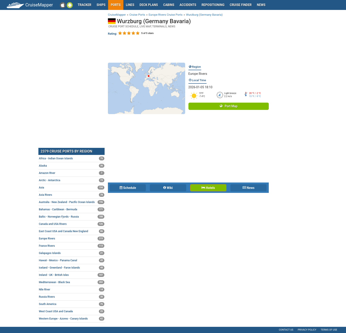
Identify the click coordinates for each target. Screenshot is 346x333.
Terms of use (329, 329)
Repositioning (212, 5)
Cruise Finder (241, 5)
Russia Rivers (71, 297)
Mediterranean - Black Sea (71, 282)
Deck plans (149, 5)
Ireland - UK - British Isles (71, 275)
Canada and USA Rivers (71, 224)
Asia (71, 188)
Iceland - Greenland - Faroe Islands (71, 268)
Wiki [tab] (168, 188)
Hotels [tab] (208, 188)
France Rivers (71, 246)
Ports (115, 5)
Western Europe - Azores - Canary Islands (71, 319)
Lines (130, 5)
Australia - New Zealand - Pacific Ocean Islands (71, 202)
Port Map (228, 106)
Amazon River (71, 173)
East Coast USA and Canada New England (71, 231)
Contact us (286, 329)
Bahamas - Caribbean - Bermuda (71, 209)
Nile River (71, 290)
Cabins (168, 5)
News (261, 5)
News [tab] (248, 188)
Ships (101, 5)
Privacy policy (307, 329)
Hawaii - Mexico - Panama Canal (71, 260)
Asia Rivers (71, 195)
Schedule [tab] (128, 188)
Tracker (84, 5)
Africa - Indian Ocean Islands (71, 158)
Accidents (188, 5)
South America (71, 304)
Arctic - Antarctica (71, 180)
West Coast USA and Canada (71, 311)
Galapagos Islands (71, 253)
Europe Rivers (197, 73)
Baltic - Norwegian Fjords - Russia (71, 217)
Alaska (71, 166)
